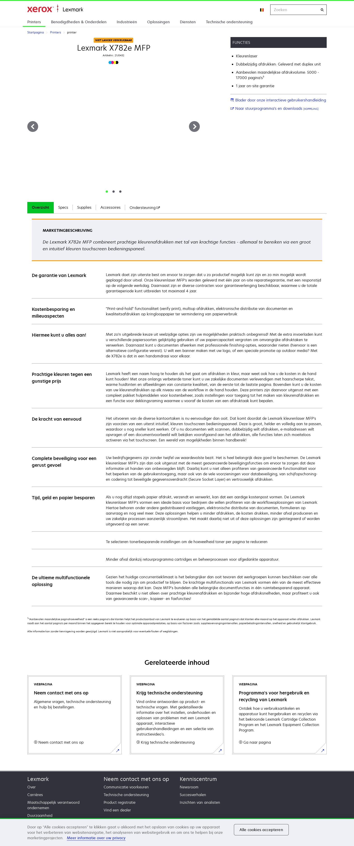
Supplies (84, 207)
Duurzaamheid (39, 815)
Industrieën (127, 21)
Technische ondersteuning (229, 21)
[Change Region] (262, 9)
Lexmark (38, 779)
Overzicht (40, 207)
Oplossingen (158, 21)
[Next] (194, 126)
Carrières (35, 794)
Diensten (188, 21)
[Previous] (32, 126)
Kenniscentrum (198, 779)
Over (31, 787)
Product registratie (119, 802)
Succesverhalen (193, 794)
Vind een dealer (117, 810)
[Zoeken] (322, 10)
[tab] (107, 191)
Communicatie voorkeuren (126, 787)
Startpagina (55, 8)
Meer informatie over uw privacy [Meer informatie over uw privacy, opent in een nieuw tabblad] (96, 837)
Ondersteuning (145, 207)
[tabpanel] (177, 412)
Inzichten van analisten (200, 802)
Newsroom (189, 787)
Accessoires (110, 207)
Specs (63, 207)
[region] (177, 832)
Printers (34, 21)
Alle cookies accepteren (261, 829)
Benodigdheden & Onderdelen (79, 21)
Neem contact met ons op (136, 779)
